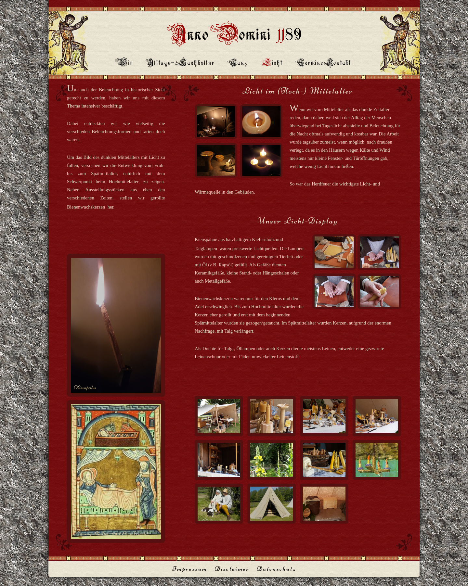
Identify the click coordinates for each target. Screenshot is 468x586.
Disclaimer (232, 568)
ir (125, 63)
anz (238, 63)
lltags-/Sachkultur (181, 63)
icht (272, 63)
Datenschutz (276, 568)
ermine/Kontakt (324, 63)
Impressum (189, 568)
